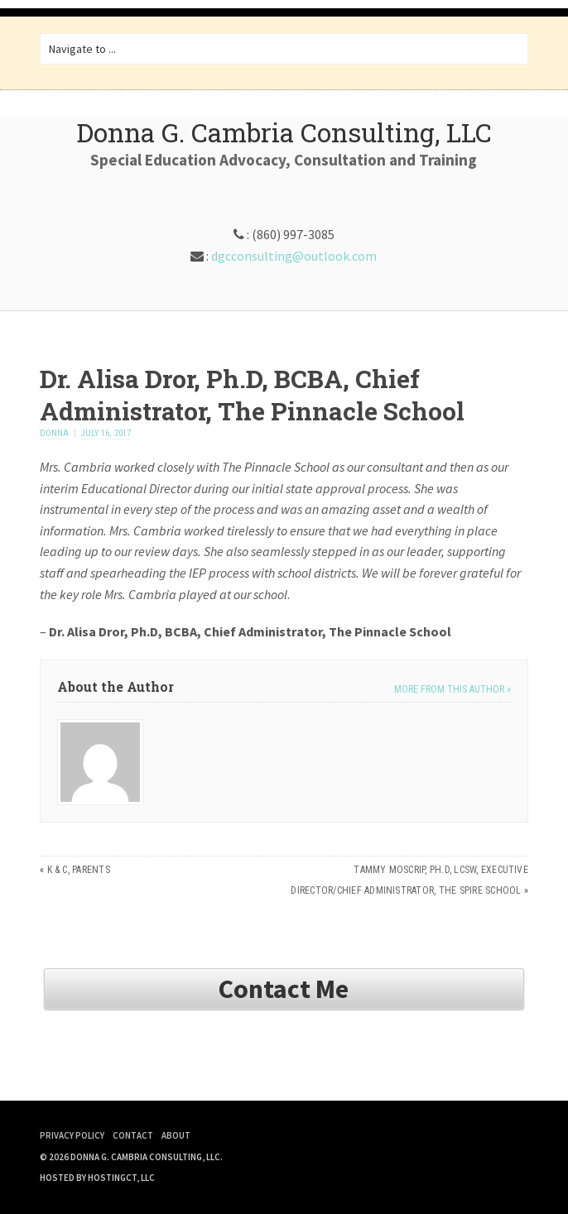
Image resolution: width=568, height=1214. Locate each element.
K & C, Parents (78, 870)
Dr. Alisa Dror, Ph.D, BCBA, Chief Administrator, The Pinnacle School (252, 394)
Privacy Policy (72, 1135)
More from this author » (452, 689)
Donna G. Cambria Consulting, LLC (284, 132)
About (175, 1135)
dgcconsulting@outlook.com (294, 255)
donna (54, 433)
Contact (133, 1135)
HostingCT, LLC (121, 1177)
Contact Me (284, 988)
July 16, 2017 (106, 433)
